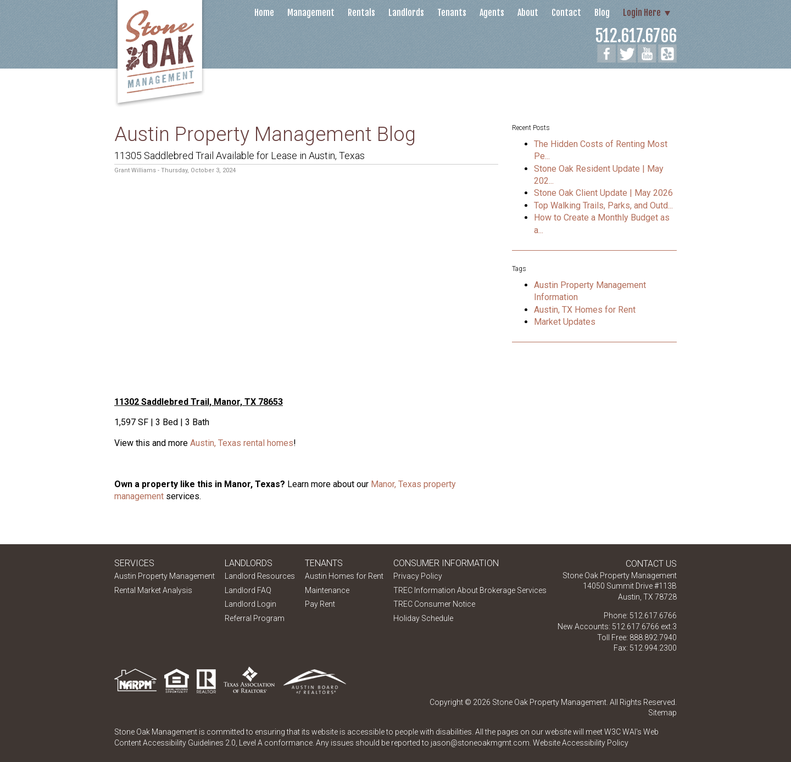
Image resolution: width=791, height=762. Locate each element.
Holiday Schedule (423, 618)
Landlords (406, 12)
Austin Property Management (164, 576)
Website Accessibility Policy (580, 742)
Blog (602, 12)
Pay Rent (320, 604)
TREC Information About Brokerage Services (470, 590)
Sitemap (662, 712)
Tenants (451, 12)
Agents (492, 12)
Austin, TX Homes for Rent (585, 309)
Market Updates (564, 322)
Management (311, 12)
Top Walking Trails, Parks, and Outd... (603, 205)
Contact (566, 12)
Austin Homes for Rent (344, 576)
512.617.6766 (636, 36)
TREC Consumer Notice (434, 604)
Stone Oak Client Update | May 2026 (603, 193)
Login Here (642, 12)
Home (264, 12)
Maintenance (327, 590)
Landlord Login (250, 604)
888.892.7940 (653, 637)
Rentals (361, 12)
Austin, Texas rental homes (241, 443)
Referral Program (255, 618)
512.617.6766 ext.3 (644, 626)
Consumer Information (446, 563)
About (527, 12)
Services (134, 563)
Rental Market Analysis (153, 590)
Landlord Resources (260, 576)
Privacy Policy (417, 576)
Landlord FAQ (248, 590)
